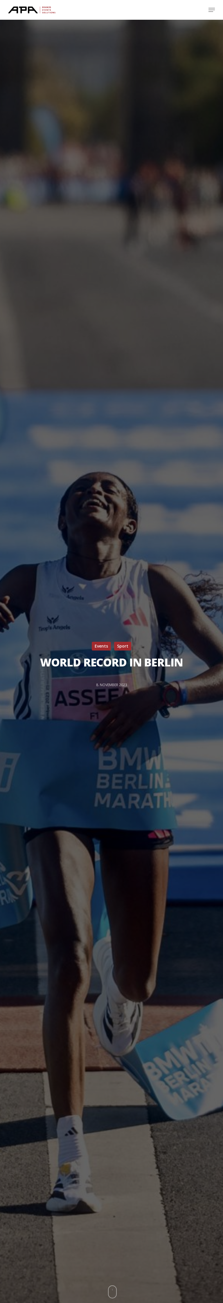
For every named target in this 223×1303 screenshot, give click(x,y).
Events (101, 646)
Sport (122, 646)
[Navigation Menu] (211, 10)
